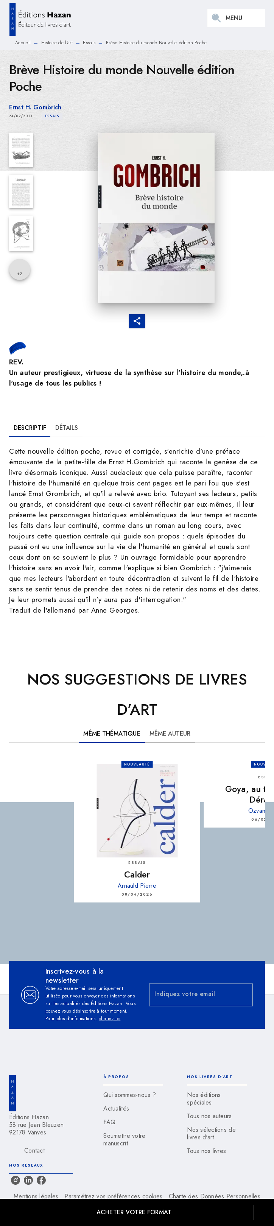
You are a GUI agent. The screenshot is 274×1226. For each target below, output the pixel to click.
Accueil (23, 42)
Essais (89, 42)
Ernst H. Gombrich (35, 107)
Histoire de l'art (57, 42)
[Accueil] (41, 18)
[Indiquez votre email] (191, 995)
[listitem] (15, 1180)
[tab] (30, 428)
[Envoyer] (244, 995)
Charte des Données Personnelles (214, 1196)
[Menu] (236, 18)
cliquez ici (109, 1018)
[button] (52, 116)
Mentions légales (36, 1196)
